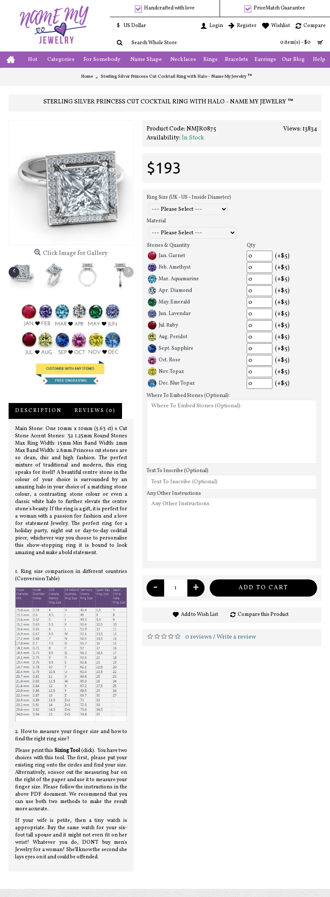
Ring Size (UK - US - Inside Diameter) (189, 197)
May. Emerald (169, 302)
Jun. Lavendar (169, 313)
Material (156, 221)
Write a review (236, 637)
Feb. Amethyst (169, 267)
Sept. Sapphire (170, 348)
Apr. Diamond (170, 290)
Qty (251, 245)
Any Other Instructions (174, 493)
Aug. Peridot (167, 337)
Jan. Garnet (166, 256)
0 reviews (198, 637)
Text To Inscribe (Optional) (177, 470)
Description (38, 410)
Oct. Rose (164, 360)
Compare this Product (263, 614)
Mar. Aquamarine (173, 279)
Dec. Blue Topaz (171, 383)
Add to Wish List (199, 614)
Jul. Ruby (163, 325)
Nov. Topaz (166, 371)
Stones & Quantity (168, 245)
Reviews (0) (95, 410)
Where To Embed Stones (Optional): (188, 395)
